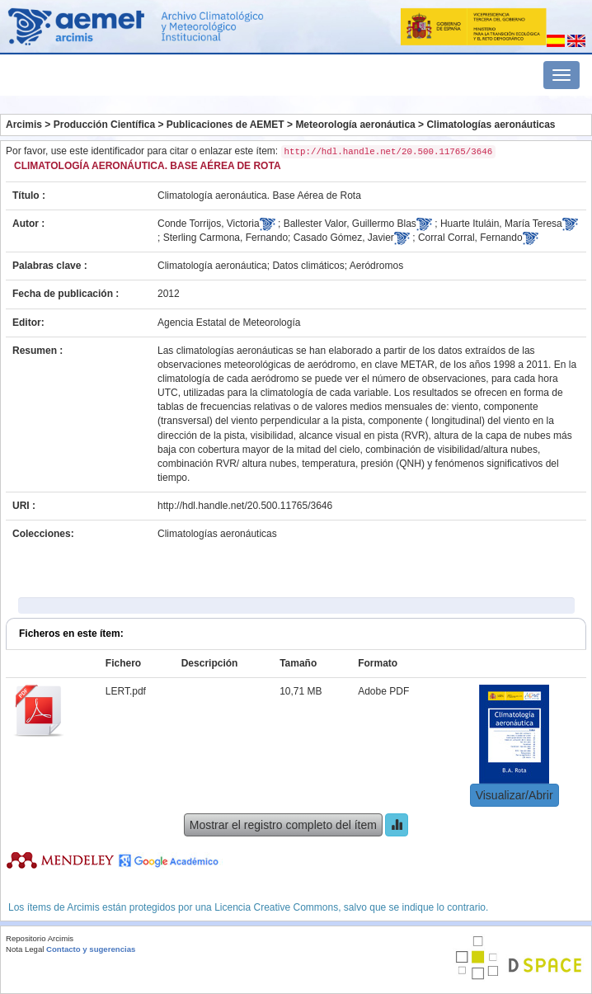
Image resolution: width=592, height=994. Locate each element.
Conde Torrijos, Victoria (208, 223)
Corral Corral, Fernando (470, 237)
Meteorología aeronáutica (355, 124)
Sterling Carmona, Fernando (225, 237)
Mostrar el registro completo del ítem (283, 824)
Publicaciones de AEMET (225, 124)
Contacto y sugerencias (90, 949)
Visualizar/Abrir (514, 795)
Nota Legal (25, 949)
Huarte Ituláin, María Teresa (501, 223)
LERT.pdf (126, 691)
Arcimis (24, 124)
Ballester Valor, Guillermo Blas (350, 223)
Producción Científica (104, 124)
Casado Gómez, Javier (344, 237)
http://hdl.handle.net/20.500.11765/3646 (244, 505)
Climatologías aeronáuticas (490, 124)
